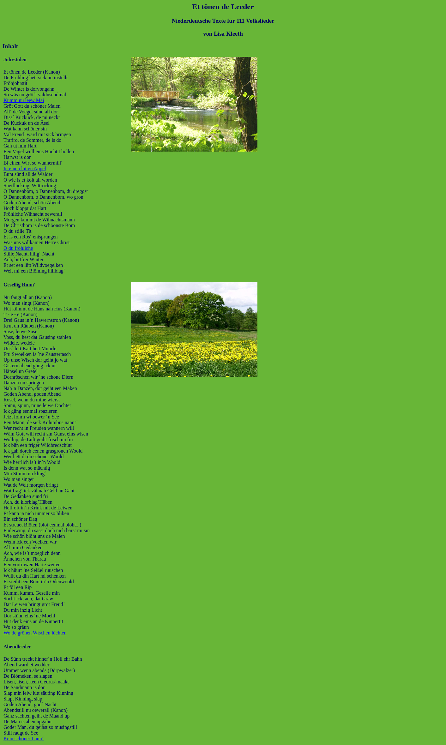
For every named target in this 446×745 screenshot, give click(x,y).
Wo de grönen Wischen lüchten (35, 632)
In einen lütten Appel (24, 168)
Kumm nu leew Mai (23, 100)
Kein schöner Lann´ (23, 738)
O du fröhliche (18, 248)
